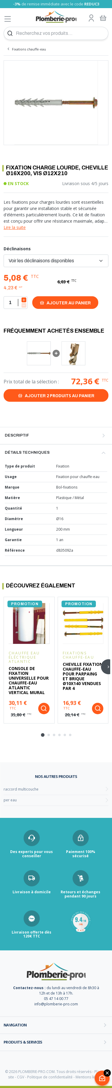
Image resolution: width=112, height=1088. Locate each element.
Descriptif (17, 435)
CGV (20, 1077)
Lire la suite (15, 227)
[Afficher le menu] (8, 18)
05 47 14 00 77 (56, 998)
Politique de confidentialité (50, 1077)
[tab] (43, 735)
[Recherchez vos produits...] (56, 33)
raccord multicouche (21, 789)
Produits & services (23, 1042)
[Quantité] (15, 302)
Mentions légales (90, 1077)
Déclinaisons (17, 248)
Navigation (15, 1025)
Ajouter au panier (65, 302)
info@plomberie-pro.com (56, 1004)
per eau (10, 800)
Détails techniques (27, 452)
